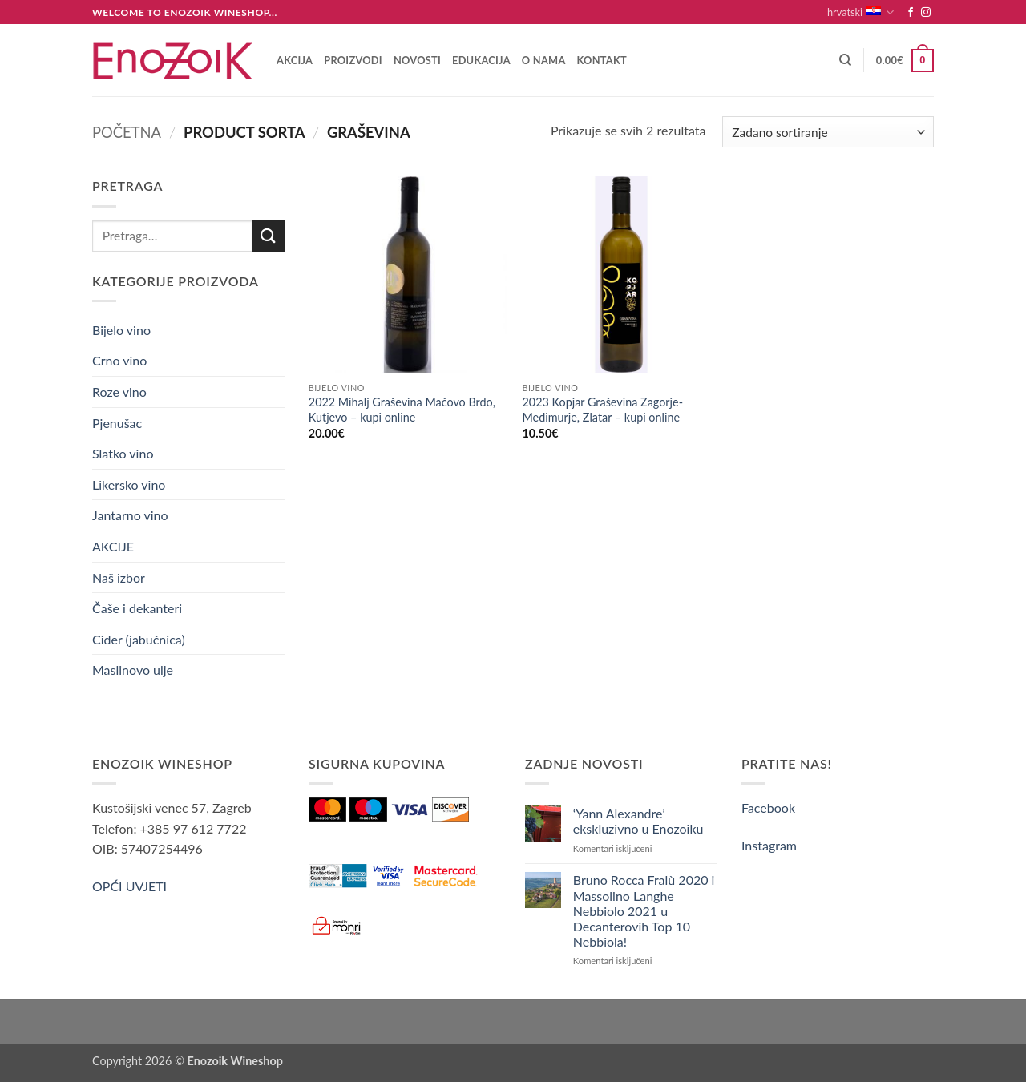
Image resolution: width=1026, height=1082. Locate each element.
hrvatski (860, 12)
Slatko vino (122, 453)
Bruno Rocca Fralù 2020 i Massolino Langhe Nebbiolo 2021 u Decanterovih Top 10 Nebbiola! (644, 910)
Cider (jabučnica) (138, 639)
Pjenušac (117, 422)
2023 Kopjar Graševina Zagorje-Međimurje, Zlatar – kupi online (602, 409)
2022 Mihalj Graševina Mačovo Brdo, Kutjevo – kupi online (402, 409)
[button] (905, 60)
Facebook (768, 807)
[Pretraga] (845, 60)
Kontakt (602, 60)
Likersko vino (128, 484)
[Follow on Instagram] (926, 12)
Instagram (769, 845)
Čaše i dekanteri (137, 608)
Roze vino (119, 391)
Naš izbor (118, 577)
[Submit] (268, 236)
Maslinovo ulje (132, 669)
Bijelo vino (121, 329)
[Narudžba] (828, 131)
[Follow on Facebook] (910, 12)
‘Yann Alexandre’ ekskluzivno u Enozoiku (638, 820)
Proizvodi (353, 60)
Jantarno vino (130, 515)
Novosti (417, 60)
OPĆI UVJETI (129, 886)
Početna (126, 132)
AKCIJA (295, 60)
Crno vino (119, 360)
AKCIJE (113, 546)
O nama (544, 60)
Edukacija (481, 60)
